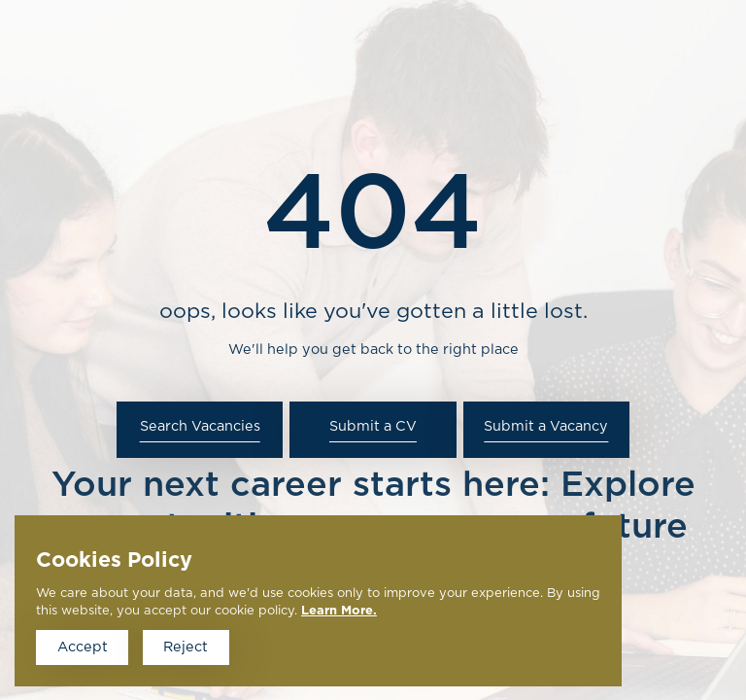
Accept (82, 647)
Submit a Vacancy (546, 426)
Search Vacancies (200, 426)
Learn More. (339, 611)
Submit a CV (373, 426)
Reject (185, 647)
